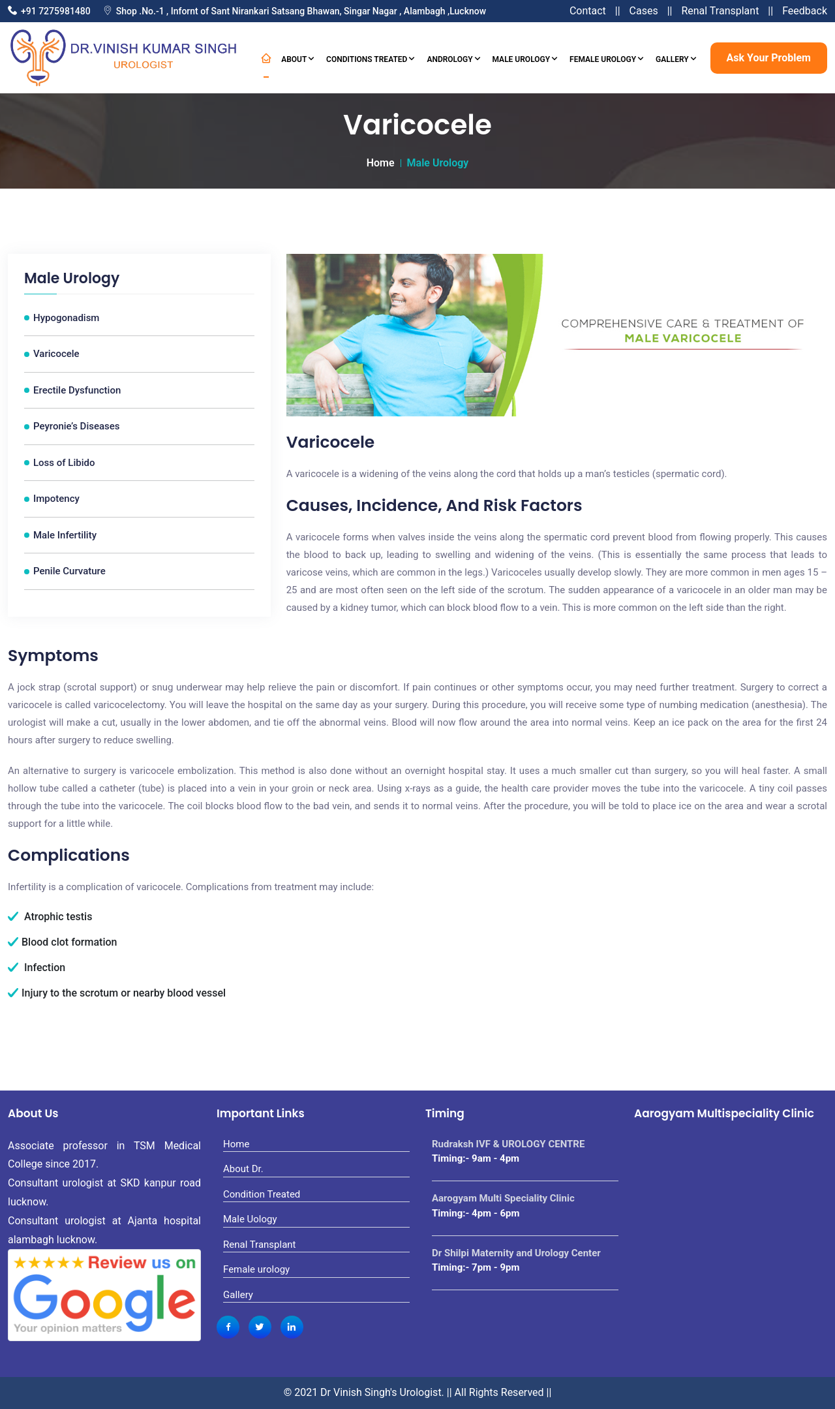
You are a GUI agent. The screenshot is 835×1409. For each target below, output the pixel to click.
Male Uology (250, 1219)
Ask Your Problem (769, 58)
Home (381, 163)
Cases (644, 11)
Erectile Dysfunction (77, 390)
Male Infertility (65, 535)
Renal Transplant (720, 11)
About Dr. (243, 1169)
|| (617, 11)
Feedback (804, 11)
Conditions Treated (370, 58)
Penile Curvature (69, 571)
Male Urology (525, 58)
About (297, 58)
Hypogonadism (66, 318)
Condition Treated (261, 1194)
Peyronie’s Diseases (76, 426)
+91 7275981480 (56, 11)
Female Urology (606, 58)
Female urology (256, 1269)
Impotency (56, 498)
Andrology (453, 58)
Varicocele (56, 354)
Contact (587, 11)
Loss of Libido (64, 463)
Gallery (676, 58)
